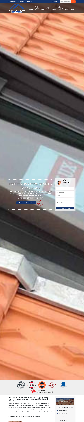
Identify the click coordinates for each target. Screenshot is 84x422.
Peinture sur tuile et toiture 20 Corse (36, 8)
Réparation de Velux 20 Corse (72, 8)
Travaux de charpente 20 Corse (54, 8)
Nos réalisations (26, 203)
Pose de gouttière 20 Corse (31, 8)
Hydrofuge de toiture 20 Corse (66, 8)
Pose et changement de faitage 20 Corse (60, 8)
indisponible (12, 2)
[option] (42, 211)
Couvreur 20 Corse (48, 8)
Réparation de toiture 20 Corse (42, 8)
